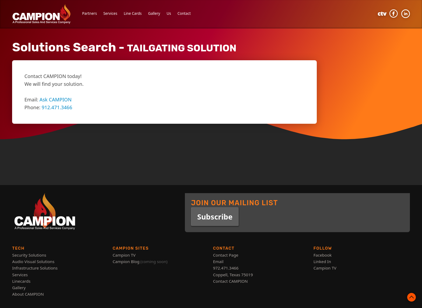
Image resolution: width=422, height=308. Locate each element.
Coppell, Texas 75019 (233, 274)
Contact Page (225, 255)
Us (169, 13)
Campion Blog (125, 261)
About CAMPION (28, 294)
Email (218, 261)
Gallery (154, 13)
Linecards (21, 281)
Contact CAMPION (230, 281)
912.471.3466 (57, 107)
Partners (89, 13)
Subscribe (215, 217)
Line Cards (133, 13)
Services (110, 13)
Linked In (322, 261)
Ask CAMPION (56, 99)
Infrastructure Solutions (35, 268)
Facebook (323, 255)
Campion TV (123, 255)
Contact (184, 13)
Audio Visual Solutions (33, 261)
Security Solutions (29, 255)
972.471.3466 (226, 268)
